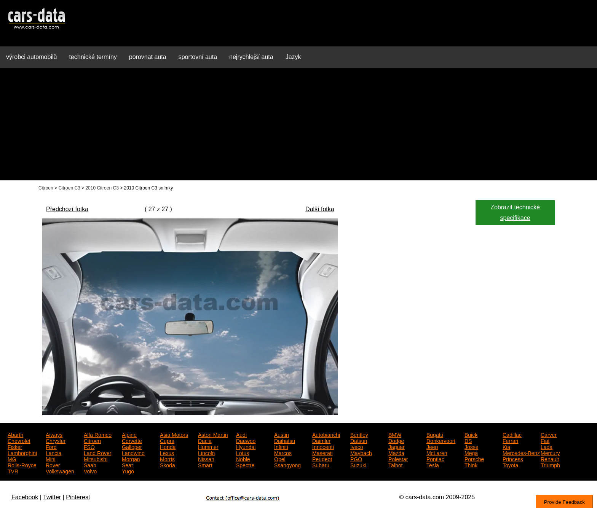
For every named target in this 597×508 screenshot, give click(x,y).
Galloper (132, 446)
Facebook (24, 497)
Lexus (167, 452)
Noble (243, 458)
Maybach (361, 452)
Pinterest (78, 497)
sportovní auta (198, 57)
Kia (506, 446)
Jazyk (293, 57)
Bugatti (434, 434)
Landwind (133, 452)
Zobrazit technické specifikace (515, 212)
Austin (281, 434)
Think (471, 464)
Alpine (129, 434)
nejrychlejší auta (251, 57)
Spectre (245, 464)
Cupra (167, 440)
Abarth (15, 434)
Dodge (396, 440)
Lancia (53, 452)
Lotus (242, 452)
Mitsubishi (95, 458)
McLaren (436, 452)
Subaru (320, 464)
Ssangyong (287, 464)
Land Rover (97, 452)
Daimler (321, 440)
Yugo (128, 470)
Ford (51, 446)
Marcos (283, 452)
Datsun (358, 440)
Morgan (131, 458)
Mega (471, 452)
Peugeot (322, 458)
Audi (241, 434)
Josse (472, 446)
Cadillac (512, 434)
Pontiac (435, 458)
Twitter (52, 497)
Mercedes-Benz (521, 452)
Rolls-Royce (22, 464)
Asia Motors (174, 434)
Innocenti (323, 446)
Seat (127, 464)
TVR (13, 470)
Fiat (545, 440)
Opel (280, 458)
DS (468, 440)
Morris (167, 458)
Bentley (359, 434)
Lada (546, 446)
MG (12, 458)
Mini (51, 458)
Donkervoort (440, 440)
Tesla (432, 464)
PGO (356, 458)
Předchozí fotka (67, 209)
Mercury (550, 452)
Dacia (205, 440)
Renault (550, 458)
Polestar (398, 458)
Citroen (45, 188)
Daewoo (245, 440)
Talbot (395, 464)
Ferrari (510, 440)
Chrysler (55, 440)
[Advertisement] (298, 127)
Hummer (208, 446)
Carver (549, 434)
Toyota (510, 464)
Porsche (474, 458)
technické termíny (93, 57)
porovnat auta (147, 57)
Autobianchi (326, 434)
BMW (394, 434)
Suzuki (358, 464)
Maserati (322, 452)
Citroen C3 (69, 188)
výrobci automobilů (31, 57)
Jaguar (396, 446)
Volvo (90, 470)
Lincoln (206, 452)
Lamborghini (22, 452)
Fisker (15, 446)
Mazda (396, 452)
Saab (90, 464)
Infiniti (281, 446)
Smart (205, 464)
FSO (89, 446)
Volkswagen (60, 470)
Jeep (432, 446)
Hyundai (245, 446)
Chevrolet (19, 440)
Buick (471, 434)
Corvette (132, 440)
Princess (513, 458)
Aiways (54, 434)
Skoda (167, 464)
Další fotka (319, 209)
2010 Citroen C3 (101, 188)
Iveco (356, 446)
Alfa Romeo (98, 434)
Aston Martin (213, 434)
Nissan (206, 458)
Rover (53, 464)
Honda (168, 446)
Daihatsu (284, 440)
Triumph (550, 464)
